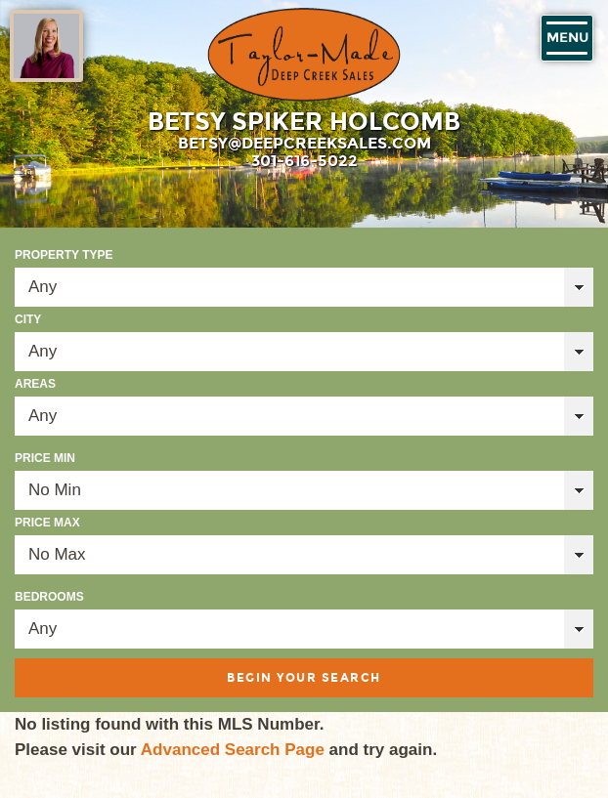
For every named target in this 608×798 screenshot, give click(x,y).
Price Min (45, 458)
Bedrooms (49, 597)
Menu (567, 38)
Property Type (63, 255)
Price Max (47, 522)
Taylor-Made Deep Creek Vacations (304, 55)
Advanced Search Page (233, 749)
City (28, 319)
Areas (35, 384)
